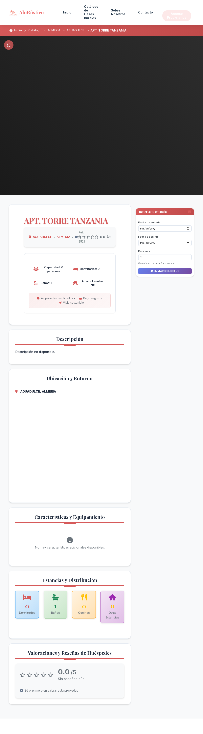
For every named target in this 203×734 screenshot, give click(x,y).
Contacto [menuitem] (145, 12)
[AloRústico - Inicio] (31, 12)
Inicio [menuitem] (67, 12)
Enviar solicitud (165, 267)
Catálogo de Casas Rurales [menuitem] (91, 12)
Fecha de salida (148, 233)
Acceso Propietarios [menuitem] (176, 12)
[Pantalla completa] (8, 45)
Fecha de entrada (149, 218)
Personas (144, 247)
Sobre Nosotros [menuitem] (118, 12)
